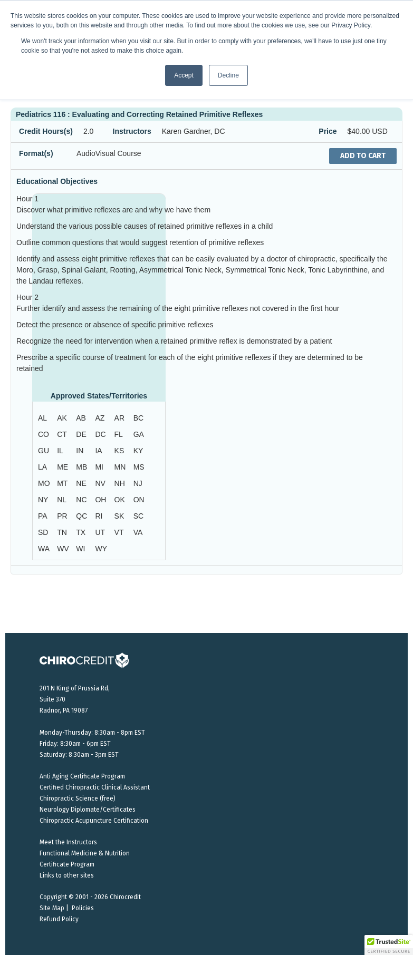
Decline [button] (228, 75)
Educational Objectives (57, 181)
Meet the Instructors (68, 842)
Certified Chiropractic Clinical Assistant (95, 787)
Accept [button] (184, 75)
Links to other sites (67, 875)
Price (328, 131)
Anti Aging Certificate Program (82, 776)
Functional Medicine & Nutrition (85, 853)
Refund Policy (59, 919)
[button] (388, 945)
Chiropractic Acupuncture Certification (94, 820)
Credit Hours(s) (46, 131)
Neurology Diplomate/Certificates (88, 809)
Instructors (132, 131)
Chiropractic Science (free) (78, 798)
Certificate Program (67, 864)
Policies (83, 908)
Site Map (52, 908)
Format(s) (36, 153)
